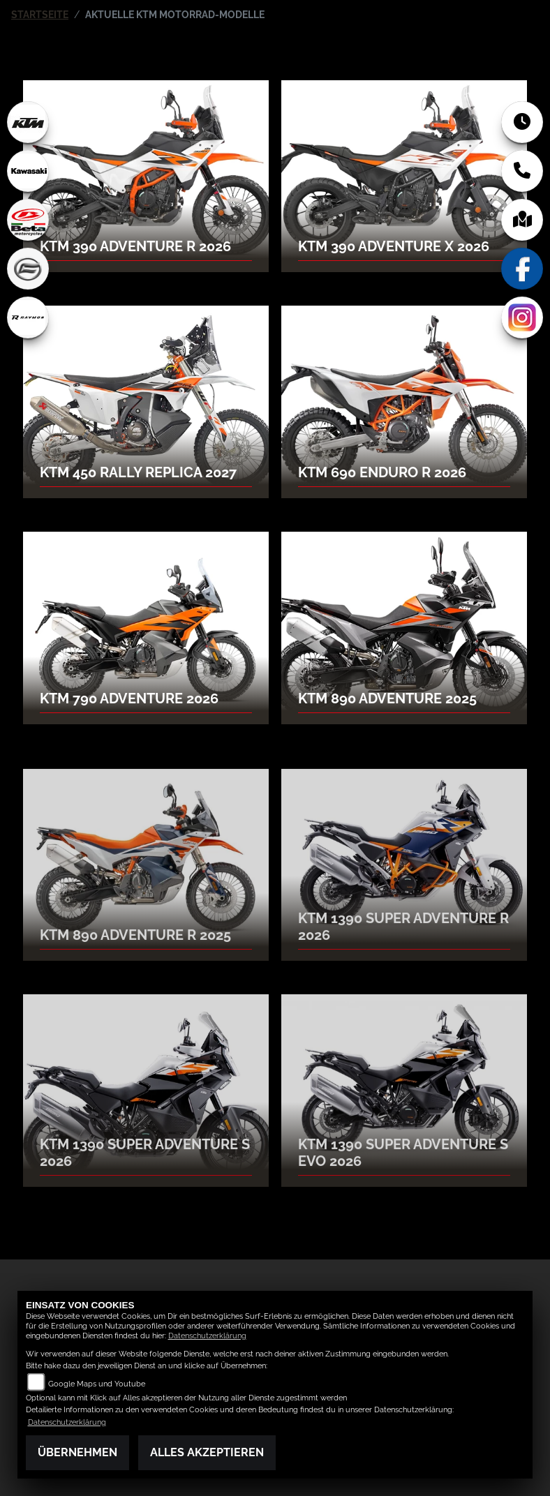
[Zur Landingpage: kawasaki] (28, 171)
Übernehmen (77, 1452)
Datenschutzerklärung (207, 1335)
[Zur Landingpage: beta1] (28, 220)
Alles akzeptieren (207, 1452)
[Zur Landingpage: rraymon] (28, 317)
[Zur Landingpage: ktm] (28, 122)
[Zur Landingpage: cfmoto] (28, 269)
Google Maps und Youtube (96, 1384)
